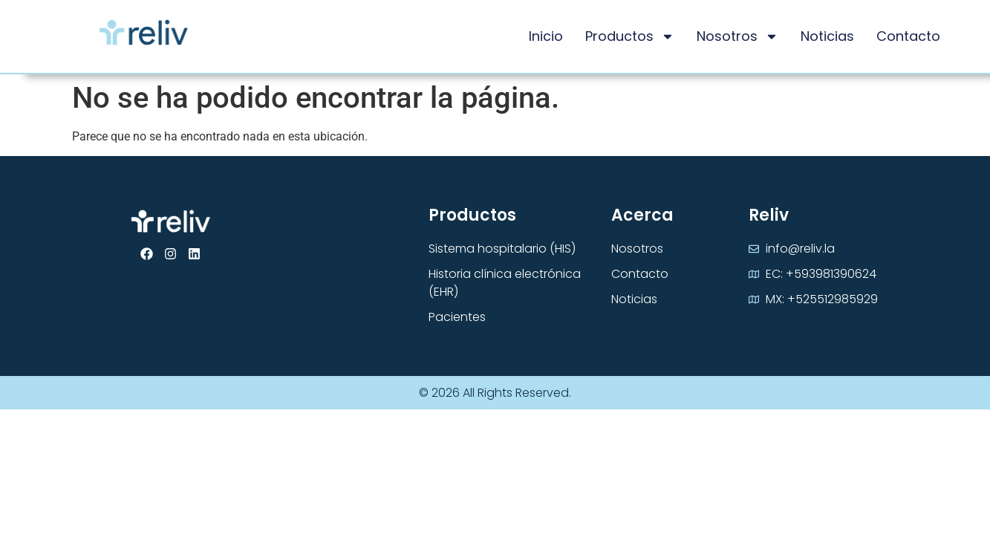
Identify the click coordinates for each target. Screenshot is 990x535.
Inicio (546, 36)
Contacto (908, 36)
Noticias (827, 36)
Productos (629, 36)
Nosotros (737, 36)
